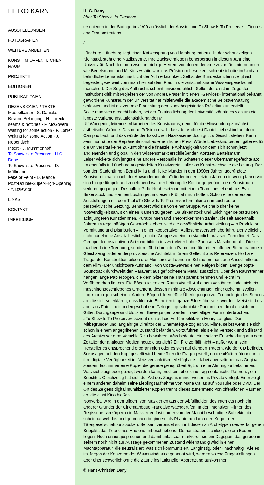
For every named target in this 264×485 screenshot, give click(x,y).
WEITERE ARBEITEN (28, 50)
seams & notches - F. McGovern (38, 124)
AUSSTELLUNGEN (26, 30)
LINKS (14, 199)
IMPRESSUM (21, 219)
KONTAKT (18, 209)
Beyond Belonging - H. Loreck (36, 118)
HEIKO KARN (28, 11)
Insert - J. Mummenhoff (29, 148)
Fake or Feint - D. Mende (31, 177)
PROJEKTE (19, 76)
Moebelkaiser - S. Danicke (32, 112)
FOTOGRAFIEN (23, 40)
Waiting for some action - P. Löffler (40, 130)
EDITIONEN (19, 86)
